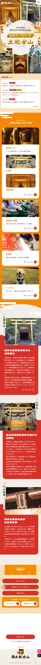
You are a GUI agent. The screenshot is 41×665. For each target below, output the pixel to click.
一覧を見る (35, 106)
